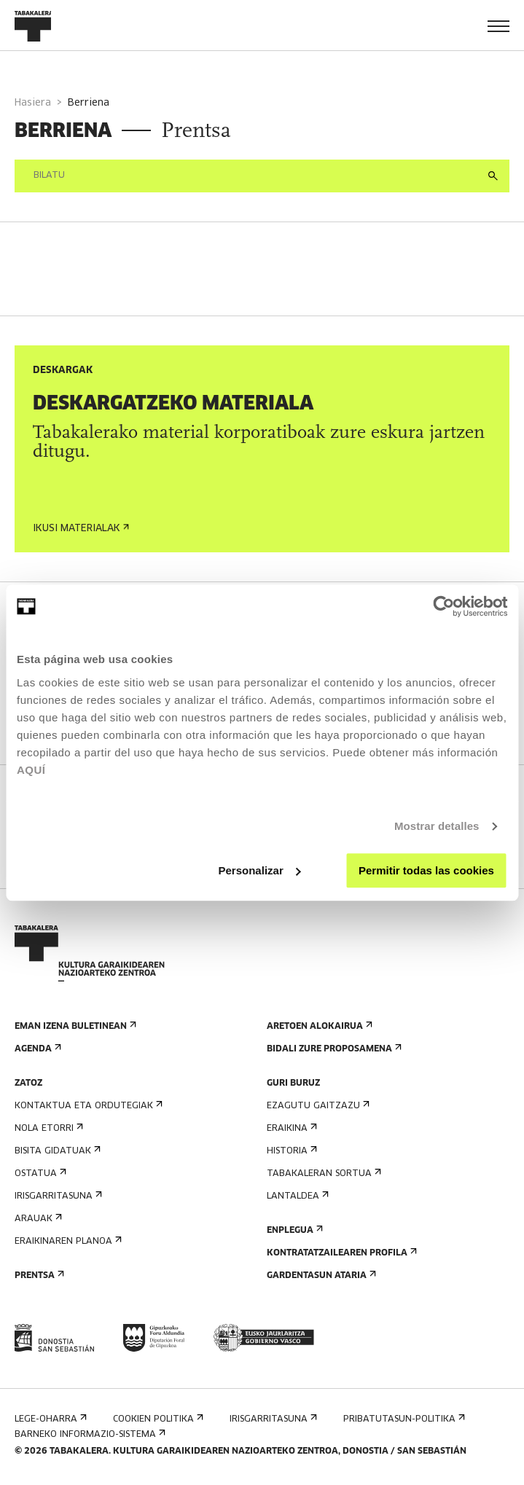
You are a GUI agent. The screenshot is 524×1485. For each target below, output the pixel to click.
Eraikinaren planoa (67, 1241)
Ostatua (39, 1173)
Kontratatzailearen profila (340, 1253)
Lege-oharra (49, 1419)
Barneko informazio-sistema (89, 1434)
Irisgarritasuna (57, 1196)
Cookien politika (156, 1419)
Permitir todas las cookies (426, 870)
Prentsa (38, 1275)
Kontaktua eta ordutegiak (87, 1105)
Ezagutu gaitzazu (317, 1105)
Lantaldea (296, 1196)
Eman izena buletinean (74, 1026)
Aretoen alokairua (318, 1026)
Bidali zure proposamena (333, 1049)
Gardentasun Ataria (320, 1275)
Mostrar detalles (437, 826)
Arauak (37, 1218)
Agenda (36, 1049)
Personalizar (260, 870)
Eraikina (290, 1128)
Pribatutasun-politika (402, 1419)
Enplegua (293, 1230)
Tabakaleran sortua (322, 1173)
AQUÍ (31, 770)
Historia (290, 1151)
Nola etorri (47, 1128)
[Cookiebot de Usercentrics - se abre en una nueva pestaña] (443, 606)
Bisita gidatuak (56, 1151)
